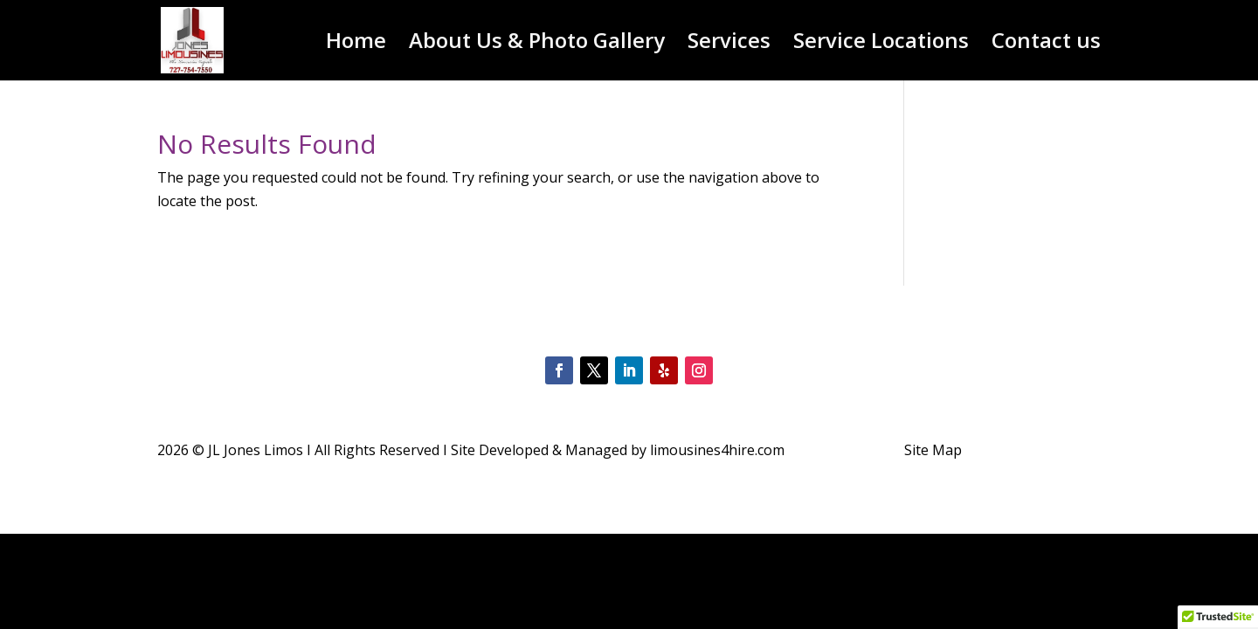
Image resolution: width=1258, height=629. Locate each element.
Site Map (933, 450)
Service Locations (881, 44)
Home (356, 44)
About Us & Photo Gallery (537, 44)
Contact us (1046, 44)
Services (729, 44)
